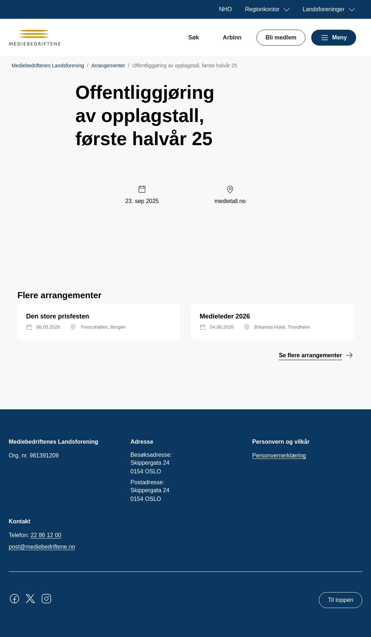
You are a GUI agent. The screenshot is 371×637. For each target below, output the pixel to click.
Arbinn (232, 37)
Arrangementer (108, 65)
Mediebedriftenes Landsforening (48, 65)
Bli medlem (281, 37)
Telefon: (35, 535)
